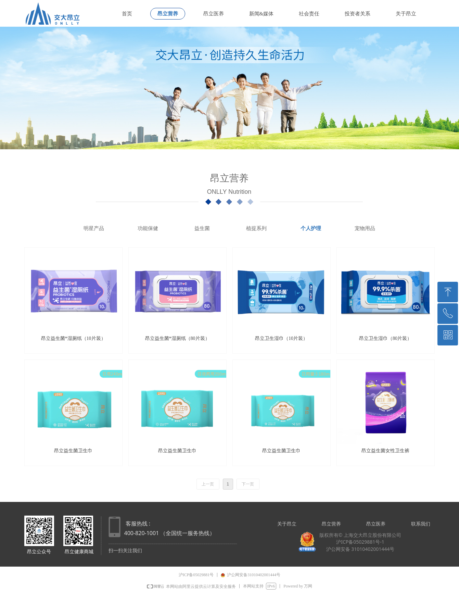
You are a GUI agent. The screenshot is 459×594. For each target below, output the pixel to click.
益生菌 (202, 228)
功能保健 (148, 228)
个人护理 (311, 228)
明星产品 (94, 228)
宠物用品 (365, 228)
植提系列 (256, 228)
